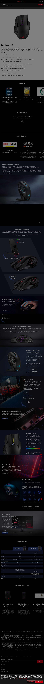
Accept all (39, 681)
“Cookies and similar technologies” (21, 678)
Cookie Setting (31, 681)
